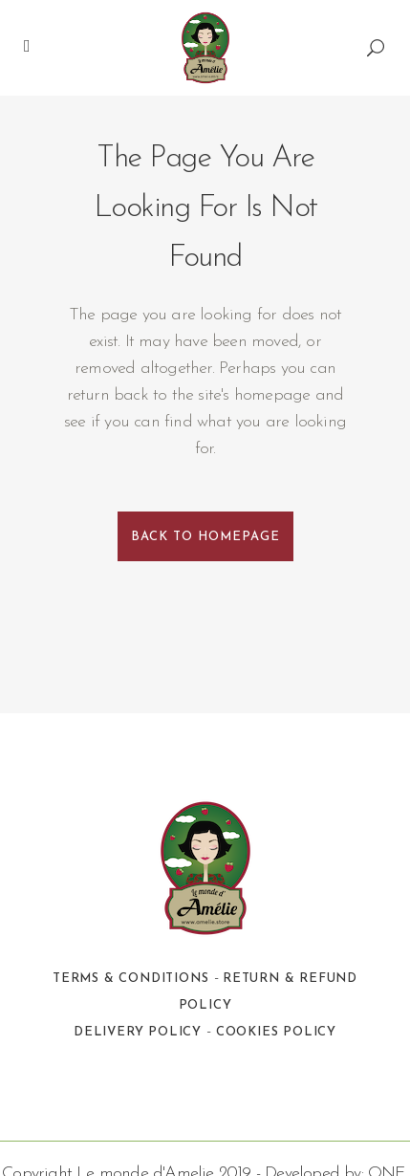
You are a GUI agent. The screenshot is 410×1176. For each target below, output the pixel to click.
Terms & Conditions (130, 978)
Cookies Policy (276, 1032)
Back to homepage (205, 537)
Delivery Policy (138, 1032)
